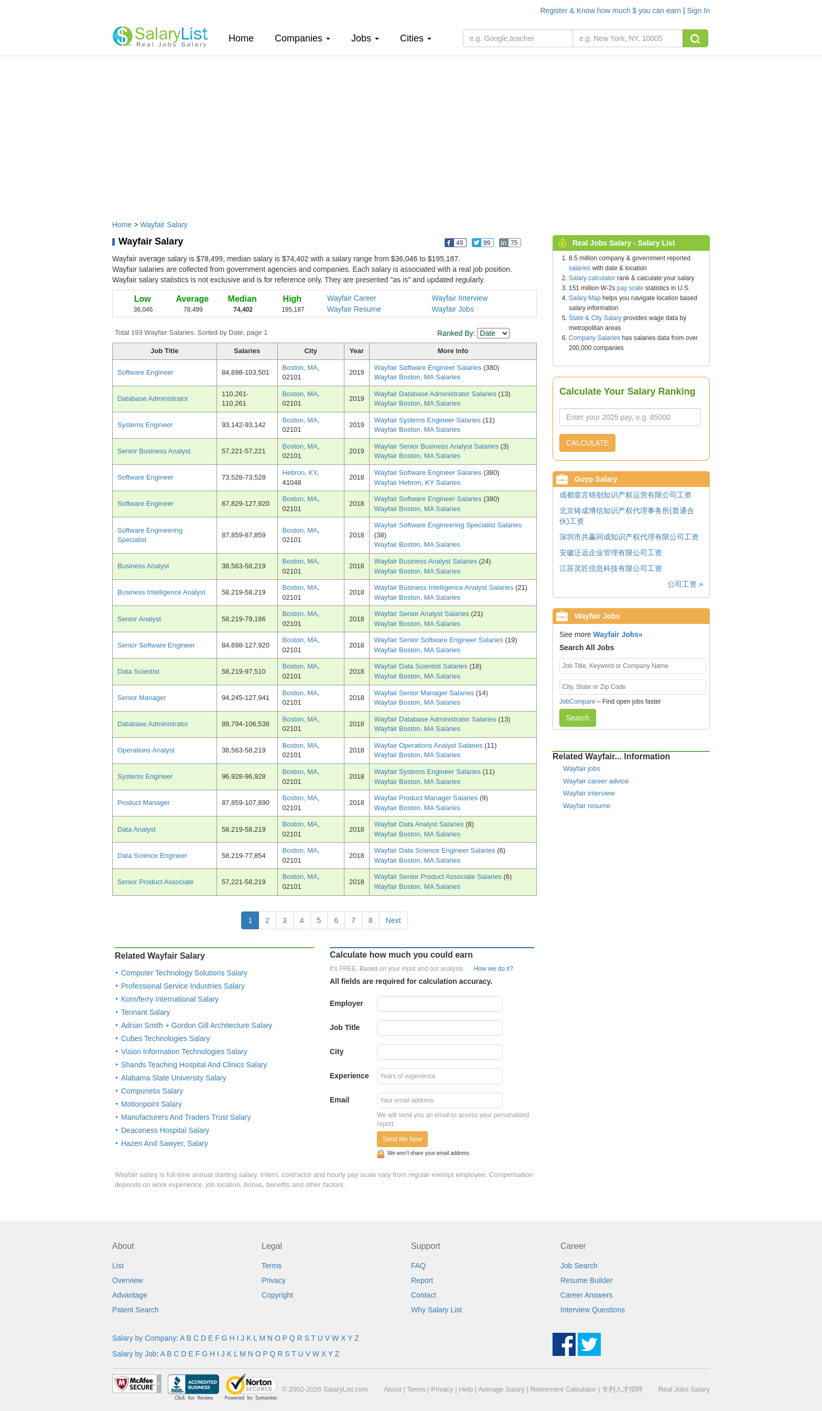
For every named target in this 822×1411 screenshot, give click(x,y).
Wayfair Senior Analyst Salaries (422, 614)
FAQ (418, 1265)
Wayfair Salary (164, 224)
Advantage (129, 1295)
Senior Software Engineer (156, 645)
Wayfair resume (587, 806)
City (336, 1051)
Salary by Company (144, 1338)
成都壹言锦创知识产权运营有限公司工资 (625, 495)
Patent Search (135, 1310)
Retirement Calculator (563, 1389)
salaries (579, 268)
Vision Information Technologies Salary (184, 1051)
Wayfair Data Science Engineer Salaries (435, 850)
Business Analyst (143, 566)
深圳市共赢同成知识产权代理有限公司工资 (629, 537)
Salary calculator (592, 278)
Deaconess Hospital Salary (165, 1130)
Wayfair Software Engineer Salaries (428, 368)
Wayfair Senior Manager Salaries (425, 693)
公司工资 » (685, 584)
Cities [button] (415, 38)
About (393, 1389)
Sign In (698, 10)
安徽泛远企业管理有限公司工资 (610, 552)
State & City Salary (595, 318)
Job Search (579, 1265)
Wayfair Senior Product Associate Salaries (439, 876)
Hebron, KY (300, 472)
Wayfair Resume (354, 309)
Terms (272, 1265)
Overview (127, 1280)
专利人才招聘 (622, 1389)
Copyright (277, 1295)
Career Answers (586, 1295)
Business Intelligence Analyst (161, 592)
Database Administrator (152, 398)
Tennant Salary (145, 1012)
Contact (423, 1295)
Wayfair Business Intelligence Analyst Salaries (444, 587)
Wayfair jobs (581, 768)
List (118, 1265)
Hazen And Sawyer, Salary (164, 1143)
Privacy (274, 1280)
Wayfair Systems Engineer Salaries (428, 420)
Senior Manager (141, 698)
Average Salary (501, 1389)
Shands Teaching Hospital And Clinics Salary (194, 1064)
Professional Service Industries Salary (183, 986)
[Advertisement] (411, 132)
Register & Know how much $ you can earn (611, 10)
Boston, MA (300, 368)
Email (339, 1100)
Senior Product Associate (155, 882)
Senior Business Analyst (153, 451)
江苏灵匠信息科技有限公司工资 (610, 568)
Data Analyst (136, 829)
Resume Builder (586, 1280)
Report (422, 1280)
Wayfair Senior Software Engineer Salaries (439, 640)
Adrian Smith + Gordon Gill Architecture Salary (196, 1025)
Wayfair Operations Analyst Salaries (429, 745)
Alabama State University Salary (173, 1078)
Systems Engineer (145, 425)
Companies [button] (302, 38)
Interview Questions (592, 1310)
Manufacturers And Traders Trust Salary (186, 1117)
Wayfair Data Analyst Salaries (420, 824)
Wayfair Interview (460, 298)
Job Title (345, 1027)
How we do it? (493, 968)
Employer (346, 1003)
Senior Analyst (139, 619)
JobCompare (577, 701)
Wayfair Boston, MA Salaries (417, 377)
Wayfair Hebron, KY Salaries (417, 482)
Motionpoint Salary (151, 1104)
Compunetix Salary (152, 1091)
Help (466, 1389)
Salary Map (585, 298)
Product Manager (143, 803)
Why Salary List (436, 1310)
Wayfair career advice (596, 781)
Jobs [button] (365, 38)
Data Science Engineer (152, 856)
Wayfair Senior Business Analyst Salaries (437, 446)
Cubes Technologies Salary (165, 1038)
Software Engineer (145, 372)
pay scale (630, 288)
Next (393, 920)
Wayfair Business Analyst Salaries (426, 561)
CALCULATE (587, 443)
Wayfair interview (588, 793)
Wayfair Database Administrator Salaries (436, 394)
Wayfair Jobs (453, 309)
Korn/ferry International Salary (170, 999)
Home (245, 38)
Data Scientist (138, 671)
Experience (349, 1075)
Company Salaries (594, 338)
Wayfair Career (351, 298)
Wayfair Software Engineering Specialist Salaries (448, 525)
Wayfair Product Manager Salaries (427, 798)
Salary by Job (134, 1354)
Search (577, 718)
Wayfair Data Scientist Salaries (422, 666)
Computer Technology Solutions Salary (184, 973)
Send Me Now (402, 1139)
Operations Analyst (146, 750)
